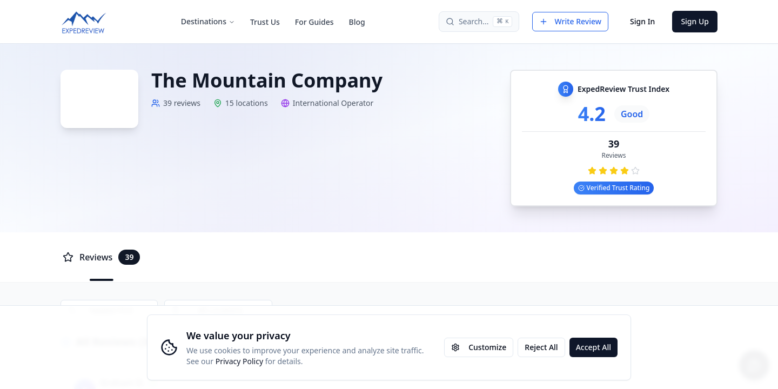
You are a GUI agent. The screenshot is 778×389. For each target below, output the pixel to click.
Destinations (208, 21)
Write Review (570, 21)
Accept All (593, 347)
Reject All (541, 347)
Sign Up (695, 21)
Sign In (642, 21)
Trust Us (265, 22)
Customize (478, 347)
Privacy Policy (239, 361)
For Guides (314, 22)
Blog (357, 22)
